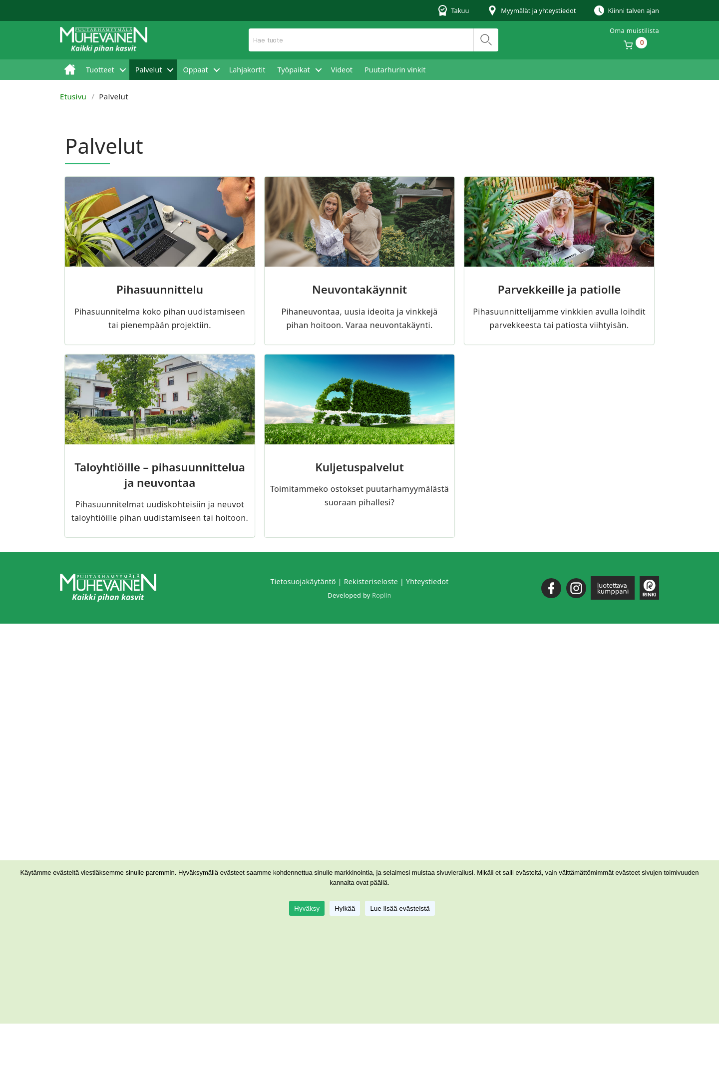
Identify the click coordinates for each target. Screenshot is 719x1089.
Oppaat (195, 69)
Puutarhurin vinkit (394, 69)
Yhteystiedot (427, 581)
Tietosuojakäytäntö (303, 581)
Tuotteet (100, 69)
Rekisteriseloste (371, 581)
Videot (342, 69)
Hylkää (345, 908)
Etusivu (70, 69)
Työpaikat (293, 69)
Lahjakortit (247, 69)
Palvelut (148, 69)
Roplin (381, 595)
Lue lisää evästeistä (399, 908)
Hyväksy (307, 908)
